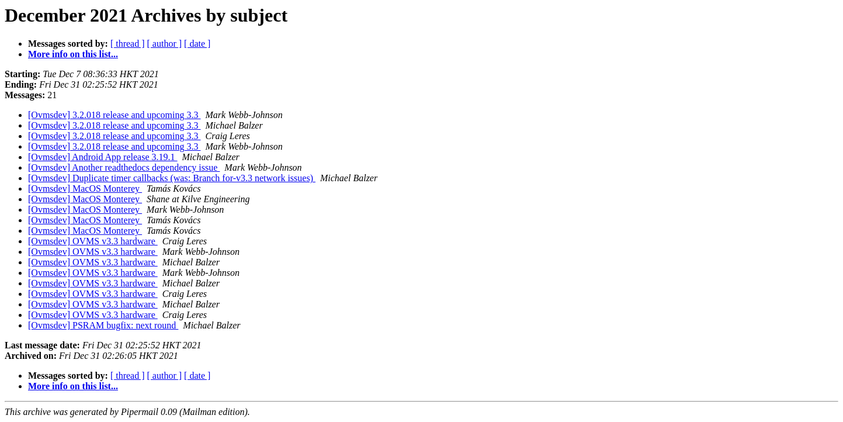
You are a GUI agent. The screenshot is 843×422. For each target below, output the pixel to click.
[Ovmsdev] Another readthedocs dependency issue (124, 167)
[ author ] (164, 44)
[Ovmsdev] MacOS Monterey (85, 188)
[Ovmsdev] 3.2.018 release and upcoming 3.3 (114, 115)
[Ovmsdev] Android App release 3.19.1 (103, 157)
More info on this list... (73, 54)
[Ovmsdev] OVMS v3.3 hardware (93, 241)
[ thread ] (127, 44)
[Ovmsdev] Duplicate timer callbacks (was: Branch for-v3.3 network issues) (171, 178)
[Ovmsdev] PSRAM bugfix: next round (103, 325)
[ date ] (197, 44)
